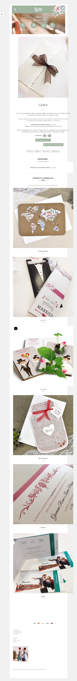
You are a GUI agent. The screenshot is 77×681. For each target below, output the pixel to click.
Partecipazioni (38, 20)
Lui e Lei (43, 320)
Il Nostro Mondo (43, 251)
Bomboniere (34, 29)
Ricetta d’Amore (43, 458)
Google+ (46, 151)
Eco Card (43, 389)
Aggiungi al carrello (44, 140)
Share (38, 151)
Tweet (30, 151)
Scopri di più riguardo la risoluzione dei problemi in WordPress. (29, 669)
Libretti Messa (53, 29)
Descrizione (43, 159)
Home (30, 20)
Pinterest (56, 151)
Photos (43, 596)
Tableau (43, 29)
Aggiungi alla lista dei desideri (54, 144)
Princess (43, 527)
